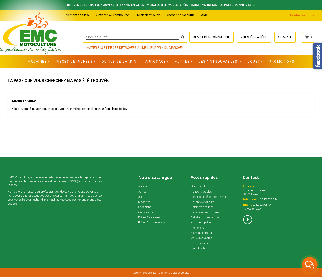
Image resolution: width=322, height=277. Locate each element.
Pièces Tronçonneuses (152, 222)
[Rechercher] (135, 37)
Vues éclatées (254, 37)
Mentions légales (201, 191)
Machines (37, 61)
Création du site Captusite (174, 272)
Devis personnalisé (211, 37)
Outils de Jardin (119, 61)
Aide (204, 15)
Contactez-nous (302, 15)
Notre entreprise (201, 222)
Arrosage (155, 61)
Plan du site (198, 248)
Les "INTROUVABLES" (219, 61)
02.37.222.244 (269, 199)
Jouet (254, 61)
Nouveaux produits (202, 232)
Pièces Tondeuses (149, 217)
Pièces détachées (74, 61)
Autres (182, 61)
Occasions (144, 207)
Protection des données (205, 212)
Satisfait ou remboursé (112, 15)
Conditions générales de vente (209, 196)
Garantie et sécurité (181, 15)
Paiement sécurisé (77, 15)
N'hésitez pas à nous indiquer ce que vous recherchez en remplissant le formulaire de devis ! (71, 108)
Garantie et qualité (202, 202)
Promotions (281, 61)
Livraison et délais (148, 15)
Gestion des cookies (145, 272)
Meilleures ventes (201, 238)
